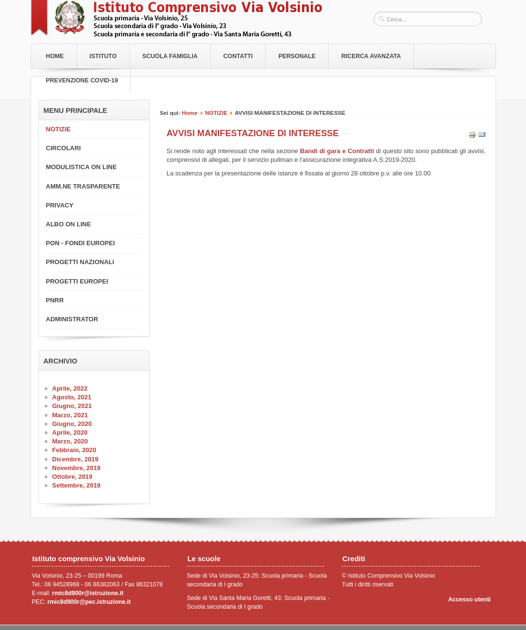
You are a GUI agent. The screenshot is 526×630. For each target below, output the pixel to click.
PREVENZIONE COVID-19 (82, 80)
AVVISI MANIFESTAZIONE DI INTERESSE (253, 133)
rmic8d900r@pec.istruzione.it (89, 601)
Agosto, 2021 (72, 397)
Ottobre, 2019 (72, 476)
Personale (297, 56)
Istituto (103, 56)
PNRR (55, 300)
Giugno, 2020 (72, 423)
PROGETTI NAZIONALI (80, 262)
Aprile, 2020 (70, 432)
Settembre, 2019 (76, 485)
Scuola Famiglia (170, 56)
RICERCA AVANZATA (371, 56)
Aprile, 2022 (70, 388)
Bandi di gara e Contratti (338, 151)
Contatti (238, 56)
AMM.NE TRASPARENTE (83, 186)
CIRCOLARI (63, 148)
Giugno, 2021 (72, 406)
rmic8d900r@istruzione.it (87, 593)
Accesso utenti (469, 599)
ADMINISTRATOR (72, 319)
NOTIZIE (216, 113)
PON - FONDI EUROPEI (80, 243)
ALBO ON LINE (68, 224)
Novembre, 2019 (76, 468)
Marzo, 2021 (70, 415)
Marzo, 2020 (70, 441)
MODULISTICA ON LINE (81, 167)
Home (55, 56)
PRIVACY (60, 205)
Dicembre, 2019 (75, 459)
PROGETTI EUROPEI (77, 281)
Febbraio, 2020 (74, 450)
